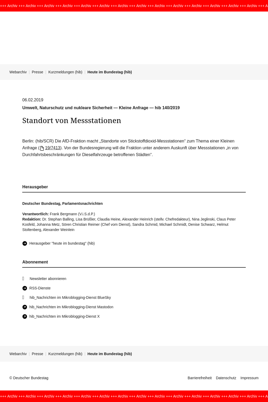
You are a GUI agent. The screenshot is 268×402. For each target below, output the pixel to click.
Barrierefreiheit (200, 378)
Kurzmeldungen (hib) (65, 72)
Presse (37, 72)
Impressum (250, 378)
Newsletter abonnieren (48, 279)
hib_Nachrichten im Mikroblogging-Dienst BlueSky (70, 297)
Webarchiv (18, 72)
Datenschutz (226, 378)
